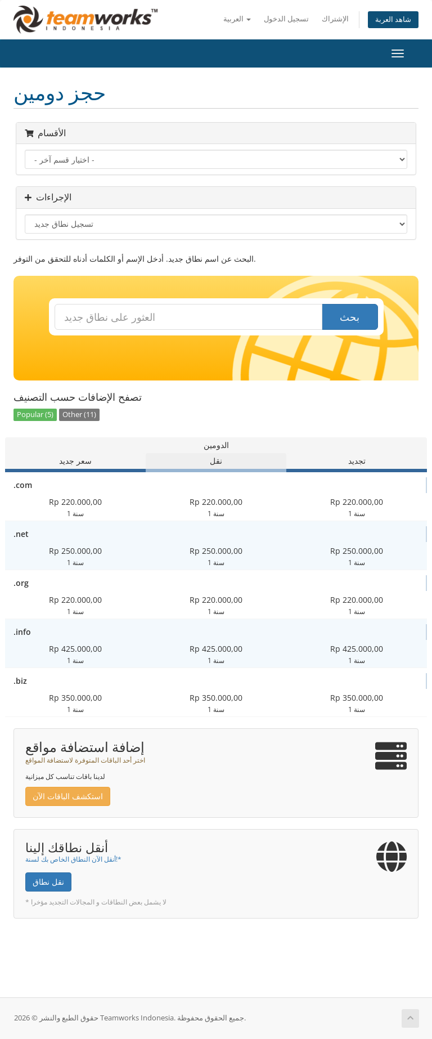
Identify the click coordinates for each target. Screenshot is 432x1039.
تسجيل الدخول (286, 19)
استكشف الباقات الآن (68, 796)
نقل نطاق (48, 881)
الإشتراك (335, 19)
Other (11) (79, 414)
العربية (237, 19)
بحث (349, 317)
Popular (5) (35, 414)
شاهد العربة (393, 19)
